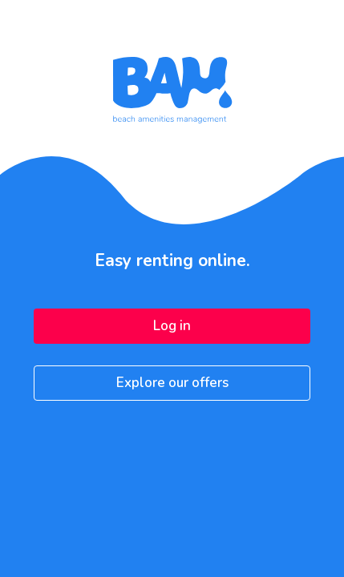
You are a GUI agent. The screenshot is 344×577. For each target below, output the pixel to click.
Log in (172, 326)
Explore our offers (172, 382)
